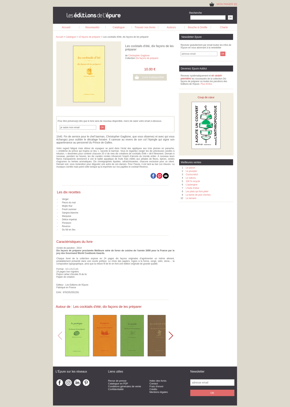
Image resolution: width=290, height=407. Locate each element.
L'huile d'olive (192, 188)
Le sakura (191, 178)
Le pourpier (191, 171)
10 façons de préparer (89, 37)
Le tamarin (191, 198)
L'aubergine (191, 184)
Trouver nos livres (145, 27)
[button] (170, 336)
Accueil (66, 27)
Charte (224, 27)
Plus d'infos (206, 84)
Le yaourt (190, 167)
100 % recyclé (193, 181)
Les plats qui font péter (197, 191)
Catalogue (119, 27)
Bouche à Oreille (197, 27)
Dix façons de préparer (147, 58)
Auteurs (171, 27)
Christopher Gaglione (139, 55)
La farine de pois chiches (198, 195)
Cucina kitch (192, 174)
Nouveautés (92, 27)
